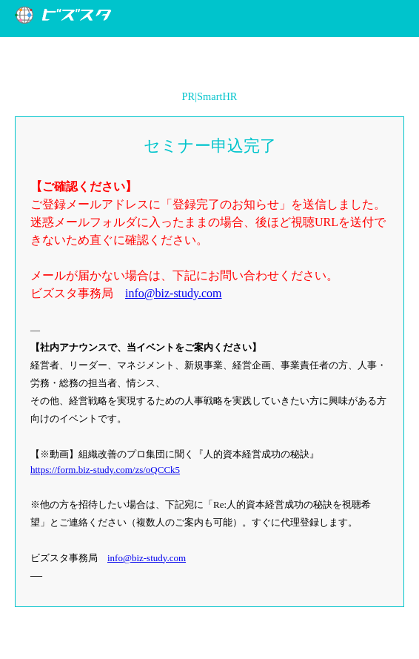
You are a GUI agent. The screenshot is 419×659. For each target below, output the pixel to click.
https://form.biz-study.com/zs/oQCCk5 (105, 469)
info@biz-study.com (173, 293)
